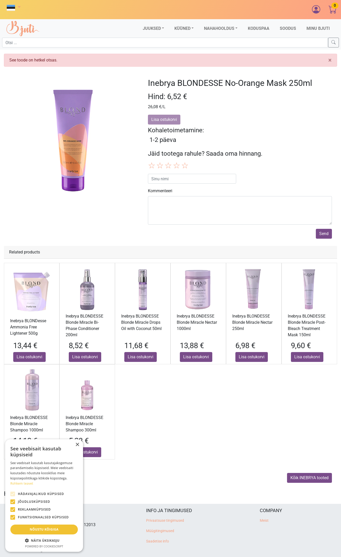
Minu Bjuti (318, 28)
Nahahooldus (219, 28)
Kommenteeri (160, 190)
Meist (264, 520)
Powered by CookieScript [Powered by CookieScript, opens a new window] (44, 546)
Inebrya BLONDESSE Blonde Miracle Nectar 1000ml (197, 322)
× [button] (77, 445)
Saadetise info (157, 541)
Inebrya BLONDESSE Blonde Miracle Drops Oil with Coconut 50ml (141, 322)
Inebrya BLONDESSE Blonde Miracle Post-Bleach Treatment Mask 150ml (306, 325)
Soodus (288, 28)
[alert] (44, 495)
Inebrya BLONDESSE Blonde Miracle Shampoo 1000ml (29, 423)
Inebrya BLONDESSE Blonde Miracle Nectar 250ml (252, 322)
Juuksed (152, 28)
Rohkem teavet (21, 483)
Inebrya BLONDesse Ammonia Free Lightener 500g (28, 327)
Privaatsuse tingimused (165, 520)
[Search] (333, 42)
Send (324, 233)
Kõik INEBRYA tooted (309, 477)
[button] (14, 7)
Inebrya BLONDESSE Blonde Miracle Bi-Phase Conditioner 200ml (84, 325)
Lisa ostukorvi (29, 356)
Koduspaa (258, 28)
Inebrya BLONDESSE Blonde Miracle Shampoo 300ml (84, 423)
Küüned (182, 28)
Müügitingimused (160, 531)
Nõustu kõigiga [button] (44, 529)
